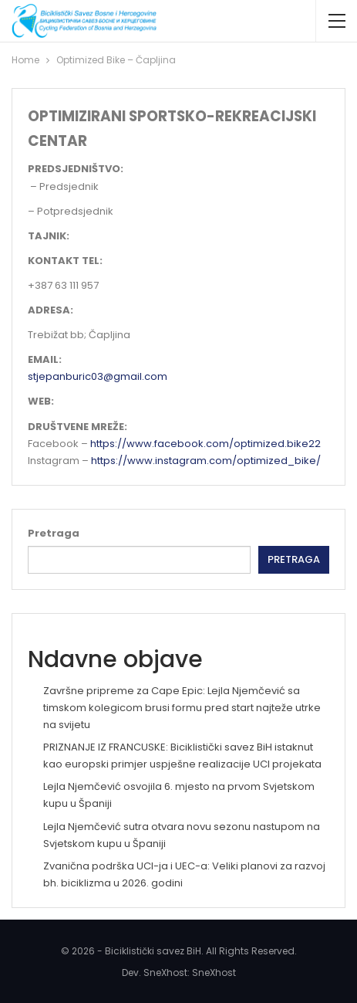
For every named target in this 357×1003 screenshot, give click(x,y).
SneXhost (214, 972)
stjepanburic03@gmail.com (97, 376)
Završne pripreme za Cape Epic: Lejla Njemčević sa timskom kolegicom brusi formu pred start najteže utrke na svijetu (182, 707)
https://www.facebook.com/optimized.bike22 (205, 443)
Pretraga (53, 533)
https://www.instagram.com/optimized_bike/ (206, 460)
